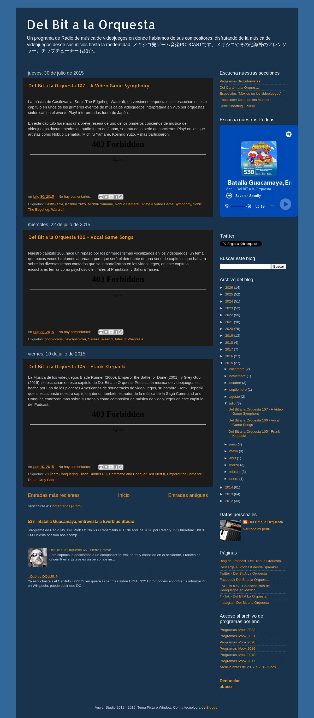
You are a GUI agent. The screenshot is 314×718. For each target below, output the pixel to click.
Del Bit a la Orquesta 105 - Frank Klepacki (77, 366)
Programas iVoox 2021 (238, 636)
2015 (229, 363)
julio (233, 403)
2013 (229, 494)
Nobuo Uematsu (127, 204)
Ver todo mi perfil (256, 529)
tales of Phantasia (129, 339)
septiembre (238, 389)
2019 (229, 335)
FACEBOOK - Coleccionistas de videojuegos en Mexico (245, 588)
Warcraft (57, 210)
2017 (229, 349)
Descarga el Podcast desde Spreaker (249, 567)
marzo (234, 465)
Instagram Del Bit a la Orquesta (244, 603)
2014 (229, 487)
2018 (229, 343)
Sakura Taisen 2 (100, 339)
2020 (229, 329)
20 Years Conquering (61, 474)
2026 (229, 287)
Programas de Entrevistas (240, 81)
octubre (235, 383)
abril (233, 458)
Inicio (124, 495)
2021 (229, 322)
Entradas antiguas (188, 495)
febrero (235, 472)
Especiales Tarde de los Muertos (245, 100)
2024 (229, 301)
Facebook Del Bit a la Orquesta (244, 580)
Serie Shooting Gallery (237, 106)
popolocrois (54, 339)
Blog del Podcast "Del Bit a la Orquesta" (251, 561)
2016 (229, 356)
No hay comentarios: (75, 196)
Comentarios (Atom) (66, 506)
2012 (229, 501)
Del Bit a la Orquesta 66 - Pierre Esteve (80, 550)
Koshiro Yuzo (75, 204)
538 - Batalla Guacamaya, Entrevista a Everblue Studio (81, 521)
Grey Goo (46, 480)
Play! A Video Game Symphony (166, 204)
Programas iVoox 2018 (238, 655)
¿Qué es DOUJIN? (42, 576)
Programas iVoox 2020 (238, 642)
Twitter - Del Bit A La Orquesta (243, 573)
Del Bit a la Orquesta (91, 24)
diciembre (237, 369)
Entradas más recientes (54, 495)
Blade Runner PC (93, 474)
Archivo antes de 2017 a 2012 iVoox (248, 667)
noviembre (238, 376)
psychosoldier (75, 339)
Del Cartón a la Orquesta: (240, 87)
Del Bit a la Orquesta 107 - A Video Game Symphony (89, 85)
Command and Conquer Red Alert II (137, 474)
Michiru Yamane (100, 204)
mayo (234, 451)
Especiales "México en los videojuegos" (251, 93)
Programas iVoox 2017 (238, 661)
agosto (235, 397)
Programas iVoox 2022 (238, 630)
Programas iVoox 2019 (238, 648)
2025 (229, 294)
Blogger (212, 707)
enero (234, 479)
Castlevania (54, 204)
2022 (229, 315)
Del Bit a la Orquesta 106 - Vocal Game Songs (80, 237)
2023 (229, 308)
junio (233, 444)
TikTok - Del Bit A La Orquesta (243, 596)
